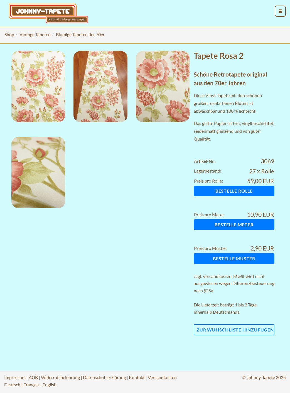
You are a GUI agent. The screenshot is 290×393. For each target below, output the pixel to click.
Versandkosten (217, 276)
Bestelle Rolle (234, 190)
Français (31, 384)
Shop (9, 34)
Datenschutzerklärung (104, 377)
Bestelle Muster (234, 258)
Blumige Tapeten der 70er (80, 34)
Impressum (15, 377)
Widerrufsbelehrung (60, 377)
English (49, 384)
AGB (33, 377)
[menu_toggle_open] (280, 11)
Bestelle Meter (234, 224)
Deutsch (12, 384)
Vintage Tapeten (35, 34)
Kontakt (137, 377)
